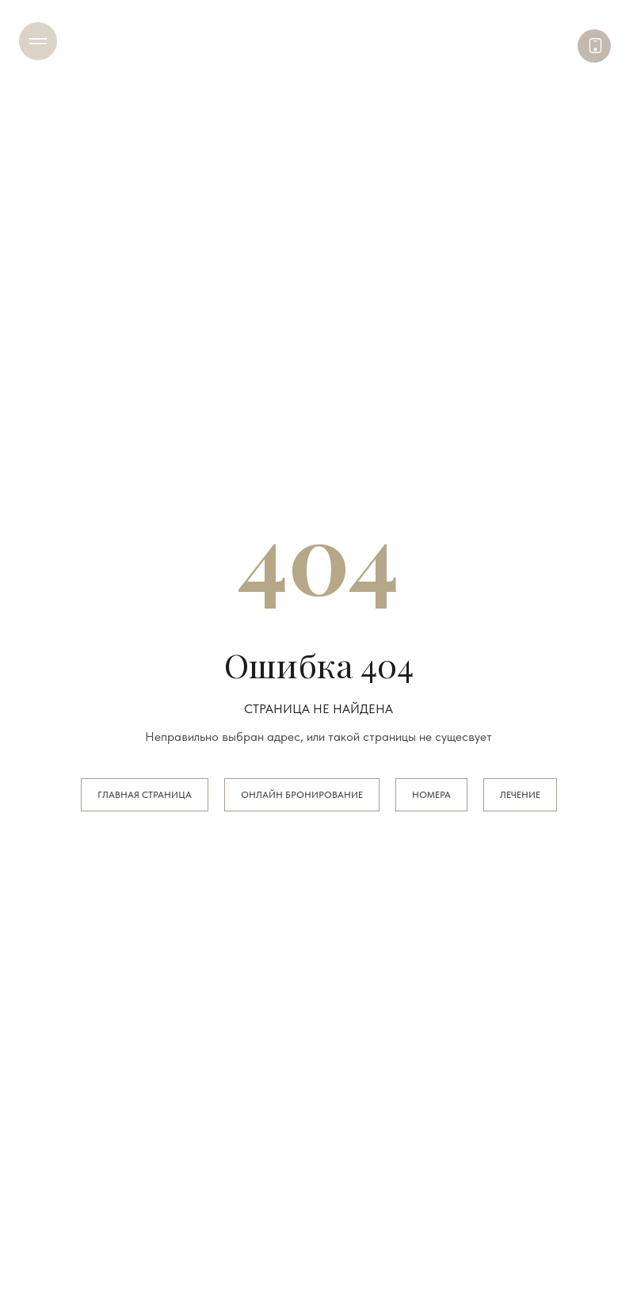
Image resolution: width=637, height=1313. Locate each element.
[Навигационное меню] (38, 41)
